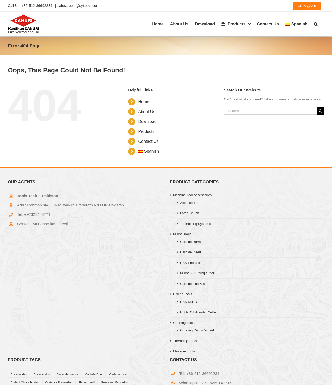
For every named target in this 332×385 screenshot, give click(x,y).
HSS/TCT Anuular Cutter (198, 312)
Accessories (189, 203)
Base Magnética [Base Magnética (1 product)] (67, 374)
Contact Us (148, 141)
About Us (146, 111)
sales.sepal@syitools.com (78, 6)
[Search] (320, 111)
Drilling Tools (182, 294)
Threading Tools (185, 341)
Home (143, 102)
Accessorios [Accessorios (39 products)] (42, 374)
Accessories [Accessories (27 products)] (19, 374)
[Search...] (270, 111)
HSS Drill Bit (189, 302)
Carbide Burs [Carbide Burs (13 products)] (94, 374)
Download (147, 121)
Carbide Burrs (190, 242)
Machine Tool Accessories (192, 195)
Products (146, 131)
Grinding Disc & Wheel (197, 330)
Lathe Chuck (189, 213)
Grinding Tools (184, 323)
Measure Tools (184, 351)
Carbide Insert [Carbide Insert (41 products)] (118, 374)
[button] (316, 24)
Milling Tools (182, 234)
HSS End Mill (190, 263)
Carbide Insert (190, 252)
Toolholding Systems (195, 224)
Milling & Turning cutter (197, 273)
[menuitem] (296, 24)
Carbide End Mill (192, 284)
